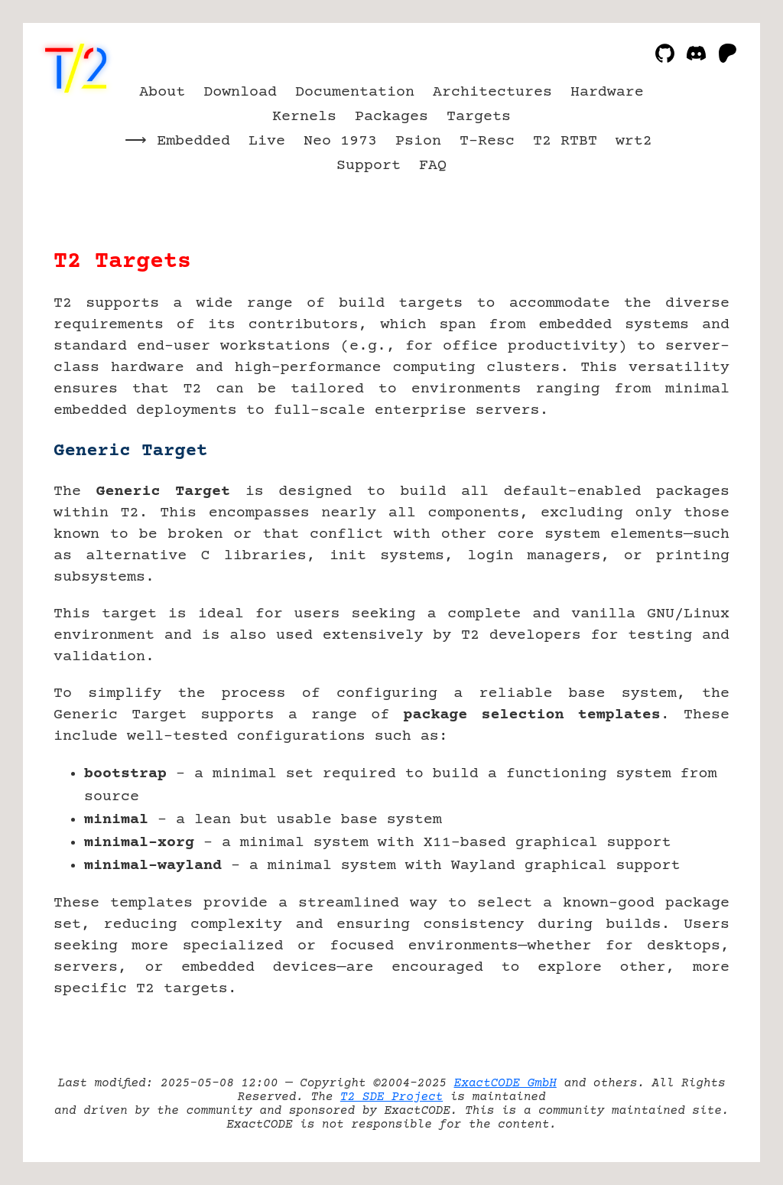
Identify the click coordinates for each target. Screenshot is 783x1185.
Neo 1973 (340, 141)
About (162, 92)
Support (368, 165)
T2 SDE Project (391, 1097)
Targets (479, 116)
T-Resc (487, 141)
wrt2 (634, 141)
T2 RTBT (565, 141)
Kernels (304, 116)
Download (240, 92)
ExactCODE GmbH (505, 1083)
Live (267, 141)
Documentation (354, 92)
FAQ (433, 165)
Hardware (607, 92)
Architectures (492, 92)
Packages (391, 116)
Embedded (193, 141)
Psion (418, 141)
